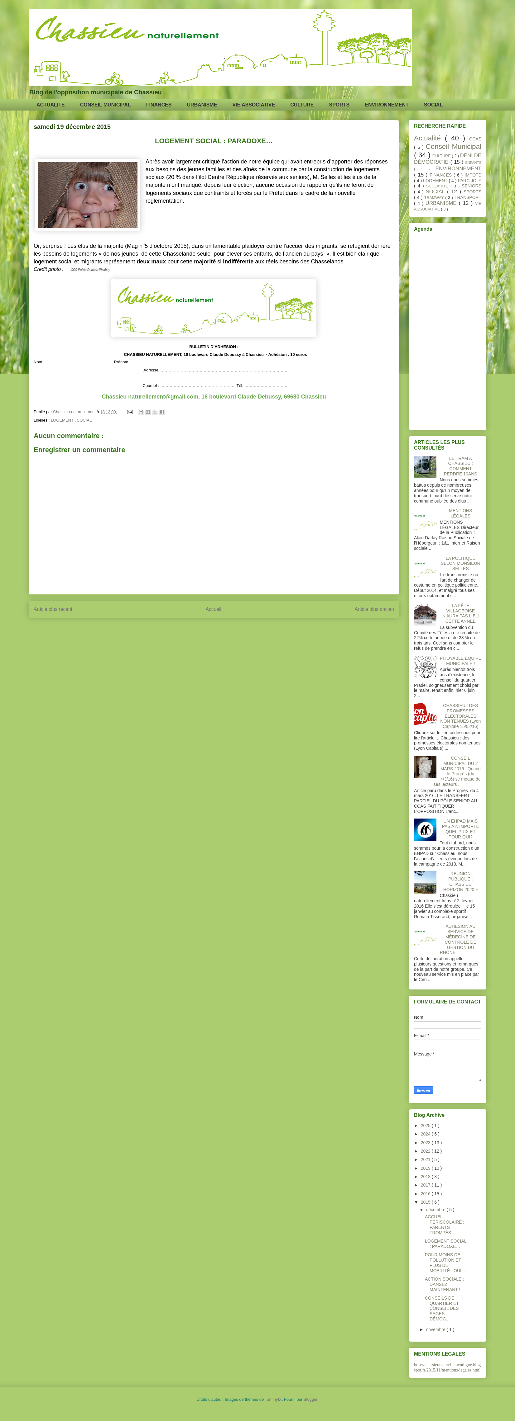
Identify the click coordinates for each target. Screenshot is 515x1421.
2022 (426, 1151)
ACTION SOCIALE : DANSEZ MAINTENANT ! (444, 1284)
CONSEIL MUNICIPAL (105, 104)
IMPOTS (472, 174)
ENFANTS (473, 162)
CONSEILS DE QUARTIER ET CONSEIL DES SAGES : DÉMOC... (442, 1308)
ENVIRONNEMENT (386, 104)
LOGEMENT (63, 420)
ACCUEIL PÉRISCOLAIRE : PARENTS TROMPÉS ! (444, 1224)
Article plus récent (53, 609)
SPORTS (339, 104)
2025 (426, 1125)
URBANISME (202, 104)
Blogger (310, 1399)
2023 (426, 1142)
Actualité (429, 138)
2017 (426, 1185)
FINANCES (159, 104)
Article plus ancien (374, 609)
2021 (426, 1159)
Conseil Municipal (453, 146)
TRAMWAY (434, 198)
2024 (426, 1133)
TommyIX (273, 1399)
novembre (436, 1329)
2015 (426, 1202)
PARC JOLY (469, 180)
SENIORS (471, 185)
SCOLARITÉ (438, 186)
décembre (436, 1209)
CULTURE (302, 104)
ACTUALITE (50, 104)
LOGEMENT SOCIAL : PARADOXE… (445, 1244)
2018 (426, 1176)
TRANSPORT (468, 197)
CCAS (475, 138)
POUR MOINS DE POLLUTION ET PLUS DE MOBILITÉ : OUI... (445, 1262)
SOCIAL (433, 104)
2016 (426, 1193)
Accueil (213, 609)
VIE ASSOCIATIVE (253, 104)
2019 (426, 1168)
